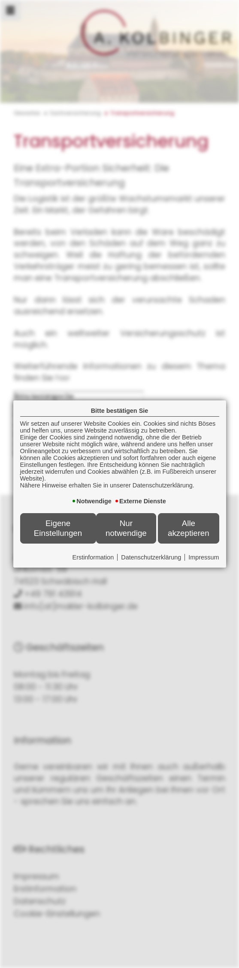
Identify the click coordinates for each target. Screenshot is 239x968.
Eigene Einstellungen (58, 528)
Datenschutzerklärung (151, 557)
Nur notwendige (126, 528)
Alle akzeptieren (188, 528)
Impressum (203, 557)
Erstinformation (93, 557)
